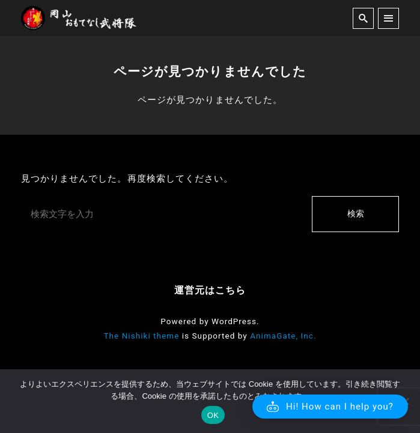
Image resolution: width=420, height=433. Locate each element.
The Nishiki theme (141, 335)
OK (213, 415)
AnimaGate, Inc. (283, 335)
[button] (330, 407)
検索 (355, 213)
